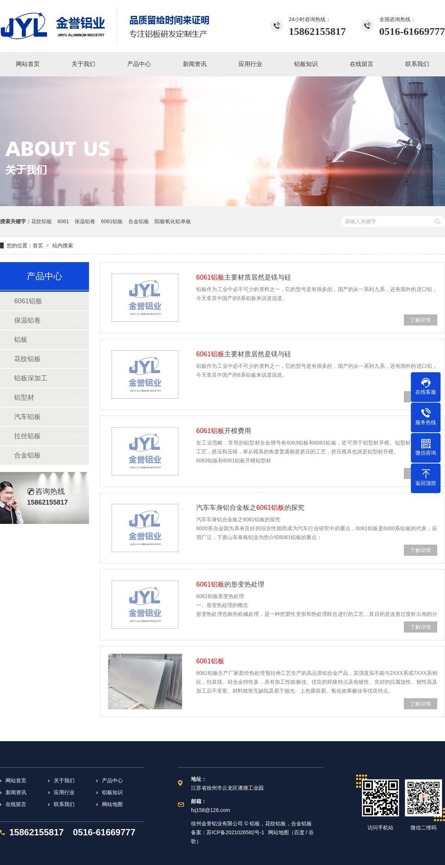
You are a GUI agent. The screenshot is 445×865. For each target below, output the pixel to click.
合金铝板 (138, 221)
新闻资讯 (16, 792)
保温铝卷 (85, 221)
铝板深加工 (30, 378)
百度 (299, 832)
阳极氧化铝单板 (173, 221)
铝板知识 (112, 792)
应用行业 (64, 792)
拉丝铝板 (27, 436)
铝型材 (24, 397)
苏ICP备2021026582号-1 (235, 832)
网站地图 (112, 804)
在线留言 (16, 804)
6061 (63, 221)
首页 (38, 245)
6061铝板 (112, 221)
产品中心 (112, 780)
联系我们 (64, 804)
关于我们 (64, 780)
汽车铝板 (27, 416)
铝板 (20, 339)
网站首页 (16, 780)
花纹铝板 (41, 221)
